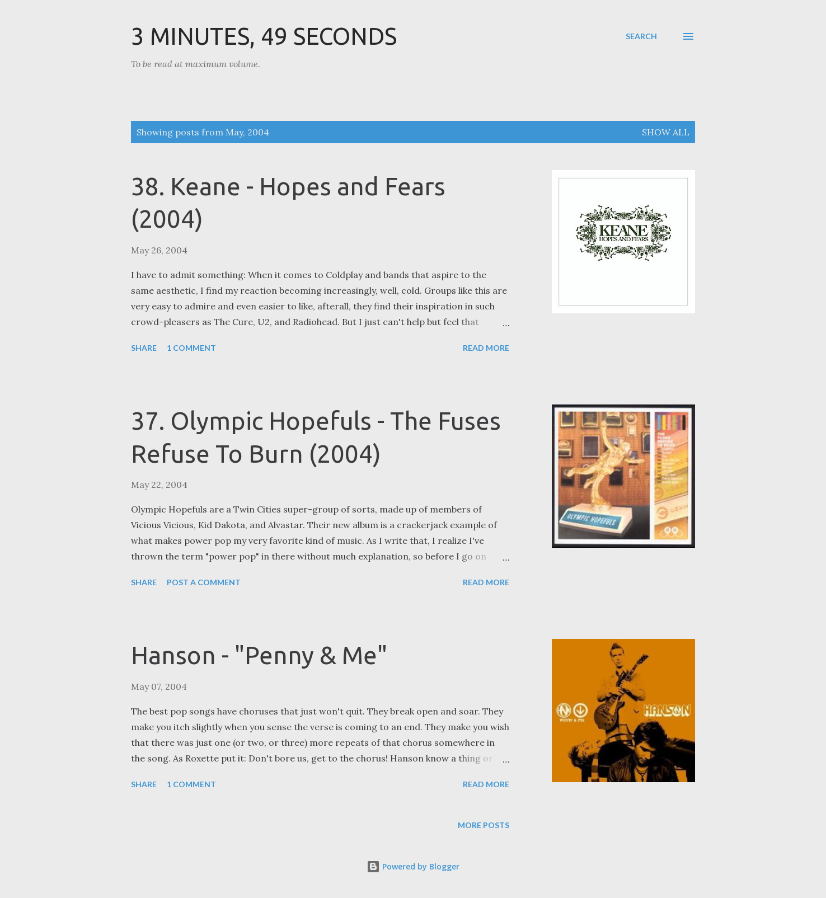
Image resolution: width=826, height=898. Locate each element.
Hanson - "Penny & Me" (259, 655)
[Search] (641, 36)
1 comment (191, 347)
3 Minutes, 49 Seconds (264, 36)
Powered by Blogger (413, 866)
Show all (665, 132)
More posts (483, 825)
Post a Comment (204, 582)
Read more (486, 347)
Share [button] (144, 347)
